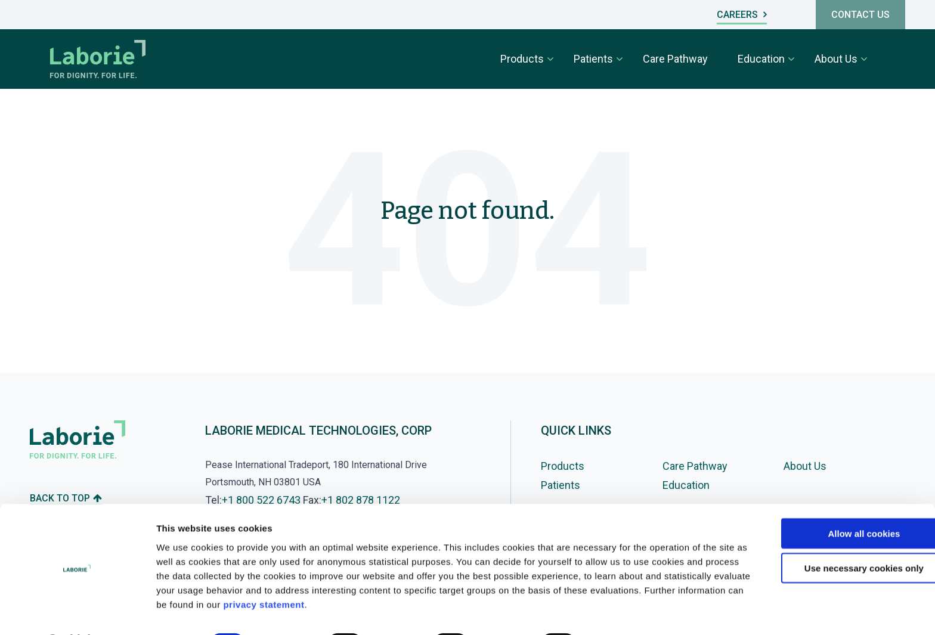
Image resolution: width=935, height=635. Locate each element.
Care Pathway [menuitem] (675, 58)
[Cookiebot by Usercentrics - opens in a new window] (77, 612)
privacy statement (419, 573)
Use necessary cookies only (835, 537)
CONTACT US (860, 14)
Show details (626, 611)
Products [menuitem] (522, 58)
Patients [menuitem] (593, 58)
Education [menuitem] (761, 58)
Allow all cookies (836, 502)
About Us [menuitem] (836, 58)
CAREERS (742, 14)
